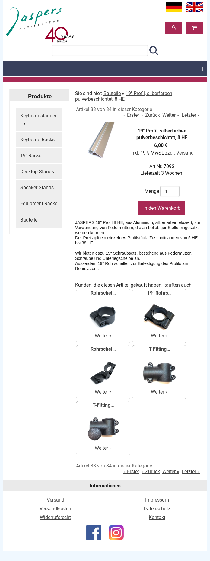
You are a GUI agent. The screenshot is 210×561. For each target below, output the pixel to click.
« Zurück (151, 115)
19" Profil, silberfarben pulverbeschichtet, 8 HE (123, 96)
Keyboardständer (38, 120)
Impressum (157, 500)
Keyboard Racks (37, 139)
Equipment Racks (38, 203)
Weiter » (170, 115)
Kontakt (157, 517)
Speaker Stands (37, 187)
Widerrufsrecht (55, 517)
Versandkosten (55, 509)
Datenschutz (157, 509)
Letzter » (191, 115)
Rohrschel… (103, 293)
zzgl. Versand (179, 153)
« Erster (131, 115)
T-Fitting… (159, 349)
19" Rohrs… (159, 293)
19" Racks (30, 155)
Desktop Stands (37, 171)
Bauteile (28, 220)
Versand (55, 500)
